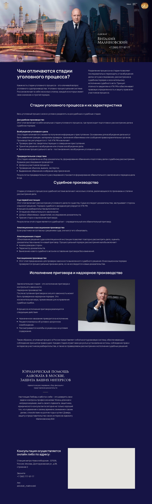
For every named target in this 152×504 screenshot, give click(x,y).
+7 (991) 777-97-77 (119, 47)
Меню (129, 4)
